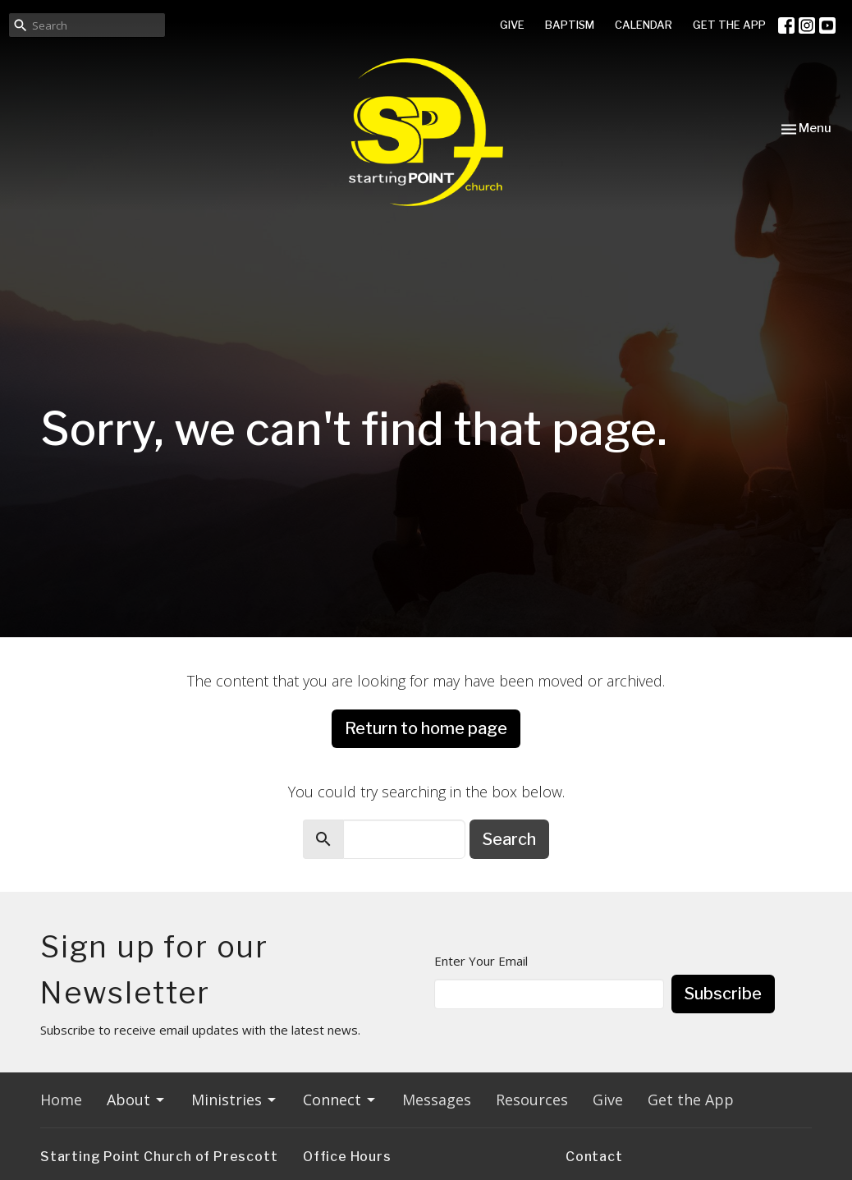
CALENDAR (643, 24)
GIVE (512, 24)
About (137, 1099)
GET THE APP (729, 24)
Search (509, 839)
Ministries (234, 1099)
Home (61, 1099)
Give (608, 1099)
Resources (532, 1099)
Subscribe (723, 993)
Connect (340, 1099)
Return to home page (426, 728)
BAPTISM (569, 24)
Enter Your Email (481, 961)
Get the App (691, 1099)
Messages (436, 1099)
